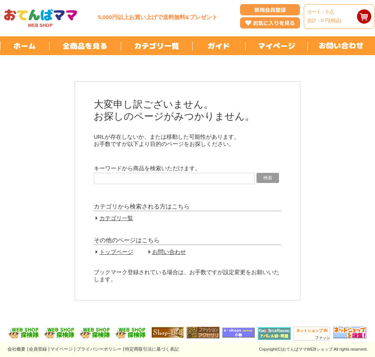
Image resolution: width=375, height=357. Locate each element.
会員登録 (38, 349)
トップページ (116, 252)
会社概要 (17, 349)
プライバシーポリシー (99, 349)
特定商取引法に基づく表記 (152, 349)
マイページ (61, 349)
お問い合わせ (169, 252)
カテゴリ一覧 (116, 218)
